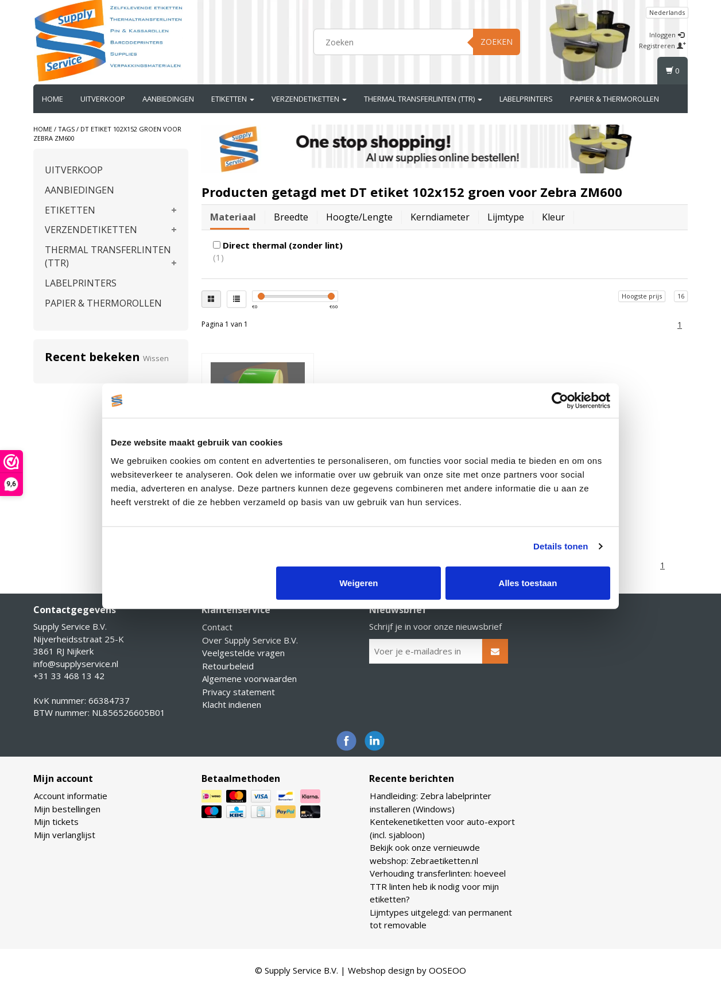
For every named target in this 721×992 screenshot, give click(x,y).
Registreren (662, 45)
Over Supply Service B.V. (250, 640)
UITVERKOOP (102, 99)
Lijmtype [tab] (505, 217)
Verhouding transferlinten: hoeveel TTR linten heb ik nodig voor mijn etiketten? (438, 886)
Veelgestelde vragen (243, 652)
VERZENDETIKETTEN (309, 99)
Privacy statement (238, 692)
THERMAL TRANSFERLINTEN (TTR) (423, 99)
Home (52, 99)
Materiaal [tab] (233, 217)
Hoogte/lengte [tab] (359, 217)
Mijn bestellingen (67, 809)
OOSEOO (447, 970)
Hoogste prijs (642, 296)
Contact (217, 627)
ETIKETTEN (232, 99)
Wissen (156, 358)
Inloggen (666, 34)
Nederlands (667, 12)
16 (680, 296)
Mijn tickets (56, 821)
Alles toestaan (528, 582)
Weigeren (358, 582)
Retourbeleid (228, 666)
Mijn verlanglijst (64, 834)
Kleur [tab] (553, 217)
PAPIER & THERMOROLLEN (614, 99)
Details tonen (560, 546)
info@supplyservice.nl (75, 663)
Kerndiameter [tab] (440, 217)
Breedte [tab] (291, 217)
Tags (66, 129)
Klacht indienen (231, 704)
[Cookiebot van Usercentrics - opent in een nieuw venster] (560, 400)
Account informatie (70, 795)
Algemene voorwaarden (249, 678)
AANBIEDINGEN (168, 99)
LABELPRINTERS (526, 99)
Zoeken (496, 41)
